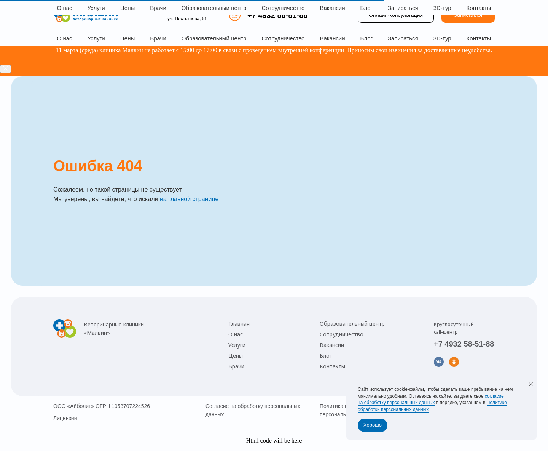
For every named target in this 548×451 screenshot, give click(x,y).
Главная (239, 323)
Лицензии (65, 418)
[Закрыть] (5, 69)
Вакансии (332, 38)
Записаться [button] (403, 38)
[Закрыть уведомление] (531, 384)
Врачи (158, 38)
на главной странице (189, 199)
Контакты (479, 38)
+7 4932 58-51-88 (277, 15)
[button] (468, 15)
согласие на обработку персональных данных (431, 399)
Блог (366, 38)
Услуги (96, 38)
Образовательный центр (214, 38)
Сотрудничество (282, 38)
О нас (64, 38)
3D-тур (442, 38)
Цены (127, 38)
